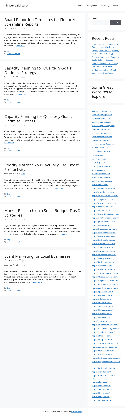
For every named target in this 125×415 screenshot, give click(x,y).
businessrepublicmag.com (103, 125)
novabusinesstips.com (101, 151)
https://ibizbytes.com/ (101, 225)
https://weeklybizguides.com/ (104, 258)
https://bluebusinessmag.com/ (105, 277)
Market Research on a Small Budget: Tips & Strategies (42, 213)
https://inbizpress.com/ (102, 339)
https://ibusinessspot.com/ (103, 188)
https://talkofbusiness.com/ (104, 232)
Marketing (105, 5)
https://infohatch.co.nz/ (102, 302)
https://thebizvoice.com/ (102, 206)
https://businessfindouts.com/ (105, 368)
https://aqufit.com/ (100, 184)
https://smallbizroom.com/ (103, 269)
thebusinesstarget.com (102, 114)
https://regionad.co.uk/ (102, 400)
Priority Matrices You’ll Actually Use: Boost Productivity (41, 167)
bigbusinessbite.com (101, 118)
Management (92, 5)
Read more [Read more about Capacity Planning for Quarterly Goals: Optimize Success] (9, 142)
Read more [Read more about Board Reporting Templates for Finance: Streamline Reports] (20, 45)
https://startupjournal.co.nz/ (104, 251)
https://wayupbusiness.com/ (104, 203)
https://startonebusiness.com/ (105, 273)
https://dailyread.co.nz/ (102, 265)
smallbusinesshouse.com (103, 181)
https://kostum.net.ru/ (101, 385)
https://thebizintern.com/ (103, 354)
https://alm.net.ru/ (100, 382)
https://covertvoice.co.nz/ (103, 247)
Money (116, 5)
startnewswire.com (100, 148)
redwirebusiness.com (101, 140)
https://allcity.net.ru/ (101, 396)
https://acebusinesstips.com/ (104, 236)
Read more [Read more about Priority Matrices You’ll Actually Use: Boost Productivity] (58, 188)
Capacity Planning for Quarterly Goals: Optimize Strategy (38, 70)
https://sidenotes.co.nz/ (102, 299)
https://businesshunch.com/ (104, 254)
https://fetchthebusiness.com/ (105, 284)
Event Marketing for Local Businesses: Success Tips (37, 258)
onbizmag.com (98, 162)
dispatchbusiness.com (101, 166)
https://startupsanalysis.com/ (104, 347)
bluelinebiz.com (99, 170)
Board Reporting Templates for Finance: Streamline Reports (39, 22)
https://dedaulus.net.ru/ (102, 389)
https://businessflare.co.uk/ (103, 240)
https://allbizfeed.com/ (101, 336)
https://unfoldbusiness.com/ (104, 210)
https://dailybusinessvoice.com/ (105, 280)
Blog (8, 51)
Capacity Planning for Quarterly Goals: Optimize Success (38, 119)
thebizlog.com (98, 155)
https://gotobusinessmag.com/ (105, 218)
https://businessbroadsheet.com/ (106, 358)
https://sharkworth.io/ (101, 321)
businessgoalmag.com (101, 111)
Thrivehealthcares (16, 5)
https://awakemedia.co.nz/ (103, 243)
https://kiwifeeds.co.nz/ (102, 295)
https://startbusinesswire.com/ (105, 288)
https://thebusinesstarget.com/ (105, 328)
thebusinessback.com (101, 129)
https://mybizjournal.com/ (103, 192)
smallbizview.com (99, 159)
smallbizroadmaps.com (102, 122)
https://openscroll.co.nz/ (102, 291)
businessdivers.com (100, 133)
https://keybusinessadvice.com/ (105, 214)
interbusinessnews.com (102, 177)
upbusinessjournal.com (102, 136)
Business (78, 5)
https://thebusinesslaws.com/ (104, 229)
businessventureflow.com (103, 144)
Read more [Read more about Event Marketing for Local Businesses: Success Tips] (37, 282)
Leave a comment (13, 54)
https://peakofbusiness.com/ (104, 221)
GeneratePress (76, 412)
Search (95, 18)
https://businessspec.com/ (103, 350)
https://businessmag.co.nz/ (103, 262)
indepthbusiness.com (101, 173)
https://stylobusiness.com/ (103, 332)
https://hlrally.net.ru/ (101, 393)
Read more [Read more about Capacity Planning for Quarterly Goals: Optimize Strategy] (21, 94)
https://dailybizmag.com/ (103, 199)
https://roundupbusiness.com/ (105, 195)
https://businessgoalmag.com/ (105, 324)
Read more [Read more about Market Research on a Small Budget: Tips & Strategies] (65, 234)
